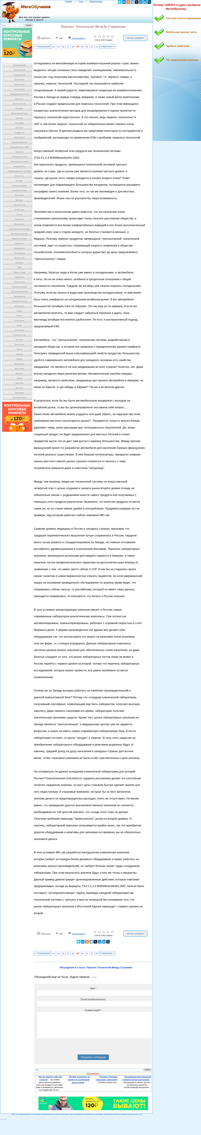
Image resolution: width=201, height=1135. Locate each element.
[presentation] (60, 1047)
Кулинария (19, 195)
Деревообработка (19, 142)
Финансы (19, 373)
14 (53, 46)
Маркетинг (19, 219)
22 (92, 46)
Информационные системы (19, 171)
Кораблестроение (19, 190)
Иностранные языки (19, 161)
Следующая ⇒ (107, 46)
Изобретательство (19, 157)
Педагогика (19, 277)
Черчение (19, 383)
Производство (19, 296)
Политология (19, 282)
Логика (19, 214)
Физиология (19, 364)
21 (87, 46)
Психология (19, 306)
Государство (19, 133)
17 (68, 46)
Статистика (19, 330)
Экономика (19, 393)
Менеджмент (19, 248)
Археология (19, 80)
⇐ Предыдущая (42, 46)
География (19, 123)
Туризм (19, 349)
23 (96, 46)
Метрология (19, 258)
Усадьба (19, 354)
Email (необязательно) (93, 999)
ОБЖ (19, 267)
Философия (19, 369)
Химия (19, 378)
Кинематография (19, 186)
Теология (19, 340)
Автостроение (19, 70)
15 (58, 46)
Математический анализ (19, 229)
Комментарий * (93, 1010)
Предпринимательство (19, 94)
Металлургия (19, 253)
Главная (68, 1)
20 (82, 46)
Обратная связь (95, 1)
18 (73, 46)
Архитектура (19, 84)
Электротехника (19, 398)
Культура (19, 200)
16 (63, 46)
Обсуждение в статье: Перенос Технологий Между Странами (96, 967)
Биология (19, 99)
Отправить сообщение (93, 1057)
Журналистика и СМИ (19, 147)
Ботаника (19, 108)
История (19, 181)
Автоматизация (19, 65)
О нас (80, 1)
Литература (19, 210)
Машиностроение (19, 239)
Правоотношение (19, 287)
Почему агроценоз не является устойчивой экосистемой (79, 1080)
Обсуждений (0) (78, 38)
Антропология (19, 75)
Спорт (19, 325)
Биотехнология (19, 104)
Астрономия (19, 89)
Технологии (19, 345)
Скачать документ (135, 38)
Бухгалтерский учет (19, 113)
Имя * (93, 988)
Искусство (19, 176)
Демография (19, 137)
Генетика (19, 118)
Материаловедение (19, 234)
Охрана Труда (19, 272)
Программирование (19, 292)
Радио (19, 311)
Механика (19, 263)
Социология (19, 320)
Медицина (19, 243)
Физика (19, 359)
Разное (19, 316)
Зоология (19, 152)
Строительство (19, 335)
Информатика (19, 166)
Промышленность (19, 301)
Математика (19, 224)
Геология (19, 128)
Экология (19, 388)
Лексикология (19, 205)
